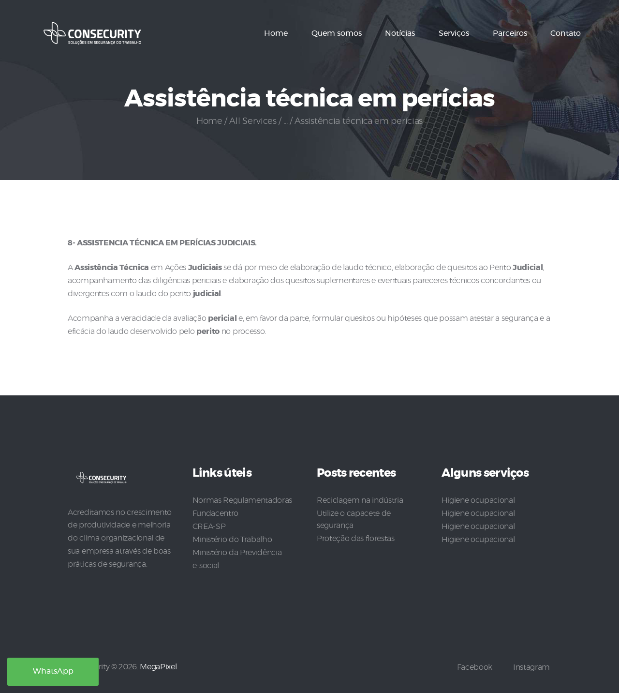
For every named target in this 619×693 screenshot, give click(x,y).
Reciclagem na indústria (360, 500)
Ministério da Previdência (237, 551)
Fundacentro (215, 513)
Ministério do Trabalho (232, 538)
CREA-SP (209, 525)
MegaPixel (158, 666)
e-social (205, 563)
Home (209, 121)
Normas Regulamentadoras (242, 500)
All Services (252, 121)
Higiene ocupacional (478, 500)
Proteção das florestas (356, 537)
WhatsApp (53, 672)
